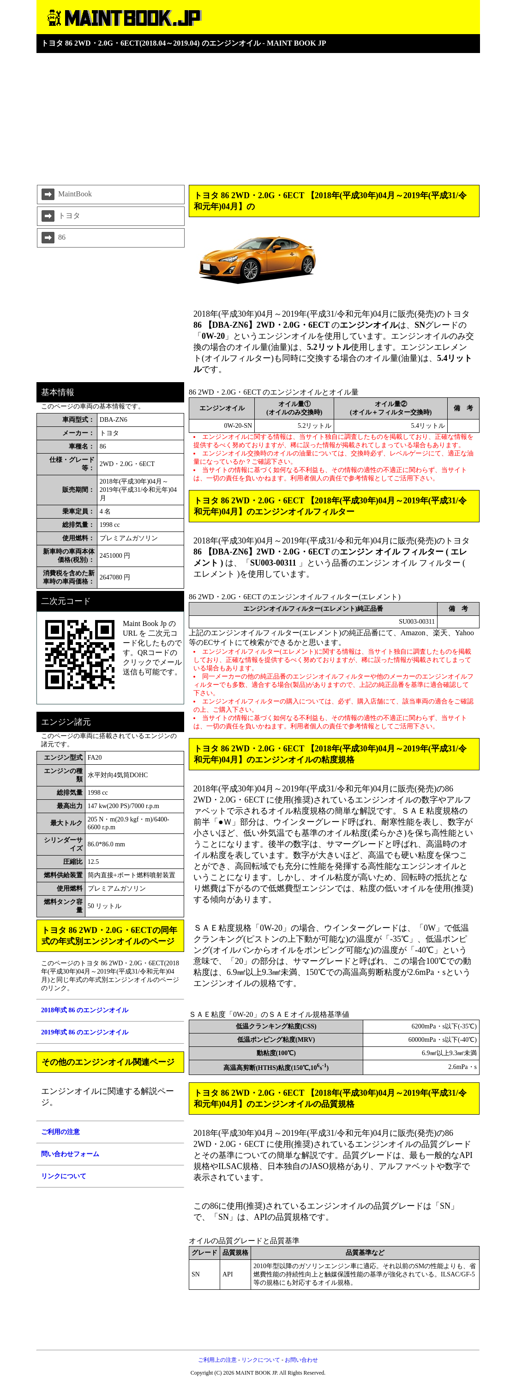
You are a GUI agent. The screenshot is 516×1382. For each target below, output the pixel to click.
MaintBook (66, 194)
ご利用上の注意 (217, 1360)
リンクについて (260, 1360)
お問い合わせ (301, 1360)
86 (53, 238)
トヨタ (60, 216)
